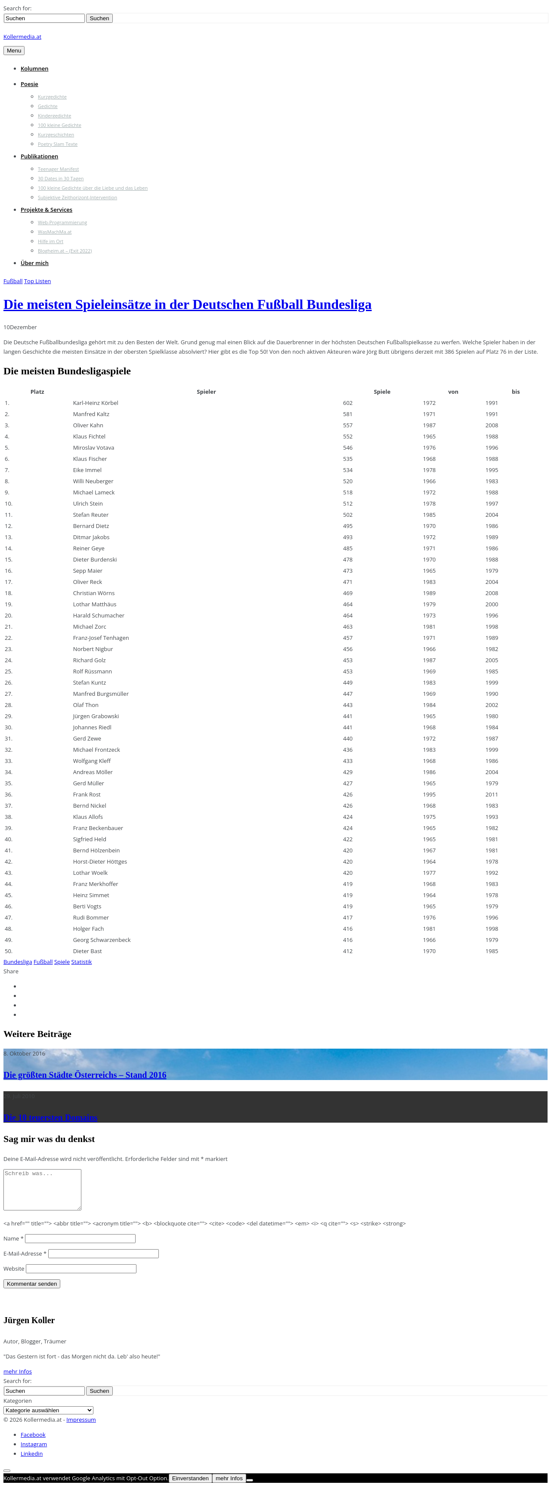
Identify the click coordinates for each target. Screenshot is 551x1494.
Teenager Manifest (58, 169)
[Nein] (249, 1488)
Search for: (17, 8)
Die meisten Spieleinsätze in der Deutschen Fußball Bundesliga (187, 304)
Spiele (62, 962)
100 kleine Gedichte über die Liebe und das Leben (93, 188)
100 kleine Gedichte (59, 125)
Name (13, 1246)
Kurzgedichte (52, 96)
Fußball (13, 281)
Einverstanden (190, 1486)
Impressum (81, 1427)
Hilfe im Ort (50, 241)
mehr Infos (17, 1379)
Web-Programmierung (62, 222)
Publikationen (39, 156)
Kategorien (17, 1408)
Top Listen (37, 281)
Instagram (34, 1452)
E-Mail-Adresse (24, 1261)
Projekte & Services (46, 209)
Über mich (35, 263)
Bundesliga (17, 962)
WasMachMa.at (54, 231)
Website (14, 1276)
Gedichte (48, 106)
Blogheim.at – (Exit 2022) (65, 250)
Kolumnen (35, 68)
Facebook (33, 1442)
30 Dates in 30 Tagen (61, 178)
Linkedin (32, 1461)
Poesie (29, 84)
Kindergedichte (54, 115)
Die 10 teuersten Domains (50, 1117)
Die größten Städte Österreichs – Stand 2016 (85, 1075)
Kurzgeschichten (56, 134)
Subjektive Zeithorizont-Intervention (77, 197)
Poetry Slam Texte (57, 144)
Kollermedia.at (22, 36)
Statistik (81, 962)
